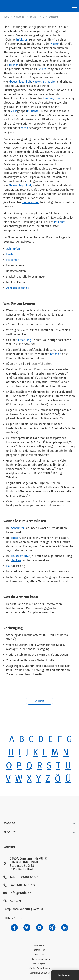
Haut (9, 566)
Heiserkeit (12, 259)
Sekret (42, 69)
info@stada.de (17, 893)
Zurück (39, 701)
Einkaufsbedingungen (39, 959)
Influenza (33, 111)
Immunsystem (52, 98)
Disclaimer (39, 954)
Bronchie (55, 354)
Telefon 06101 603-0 (20, 877)
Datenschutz (39, 950)
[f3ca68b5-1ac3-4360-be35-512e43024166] (39, 927)
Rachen (14, 64)
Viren (24, 128)
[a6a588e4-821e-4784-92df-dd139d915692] (26, 927)
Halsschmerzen (20, 556)
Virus (14, 111)
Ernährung (24, 340)
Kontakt (12, 901)
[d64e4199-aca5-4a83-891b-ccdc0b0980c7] (64, 927)
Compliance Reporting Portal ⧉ (23, 909)
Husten (55, 43)
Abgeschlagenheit (20, 81)
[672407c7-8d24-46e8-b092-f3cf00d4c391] (14, 927)
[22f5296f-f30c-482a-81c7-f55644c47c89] (52, 927)
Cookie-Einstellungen (39, 968)
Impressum (39, 945)
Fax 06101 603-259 (19, 885)
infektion (22, 39)
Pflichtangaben (39, 963)
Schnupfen (49, 81)
